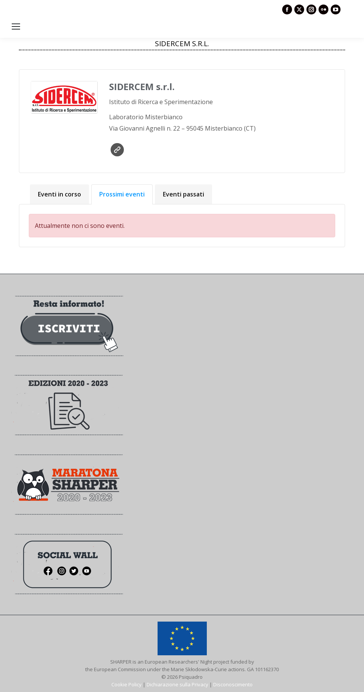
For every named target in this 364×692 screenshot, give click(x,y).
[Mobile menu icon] (15, 26)
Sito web (117, 149)
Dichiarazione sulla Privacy (177, 684)
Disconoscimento (233, 684)
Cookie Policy (126, 684)
